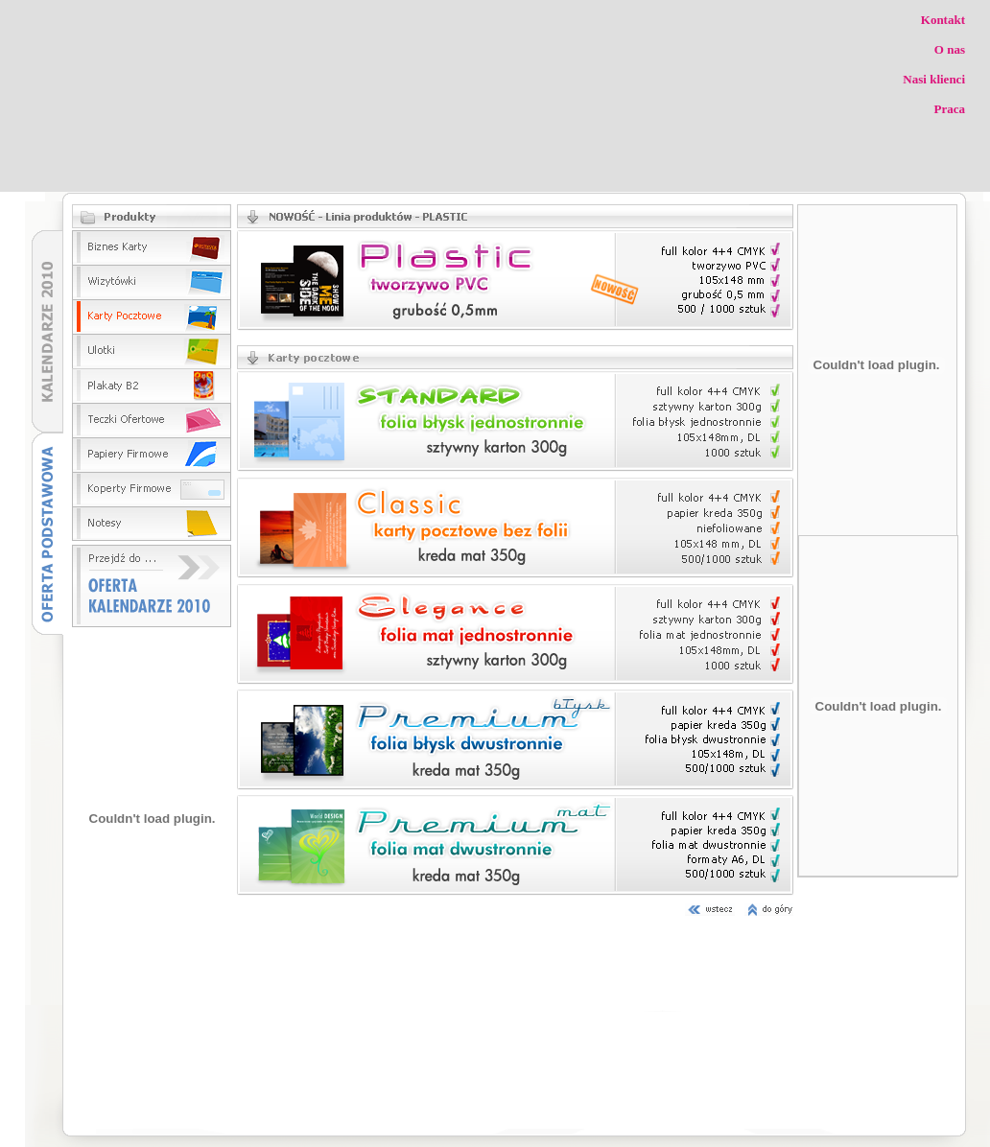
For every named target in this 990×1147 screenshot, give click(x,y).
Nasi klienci (934, 79)
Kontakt (943, 19)
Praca (949, 109)
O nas (949, 49)
